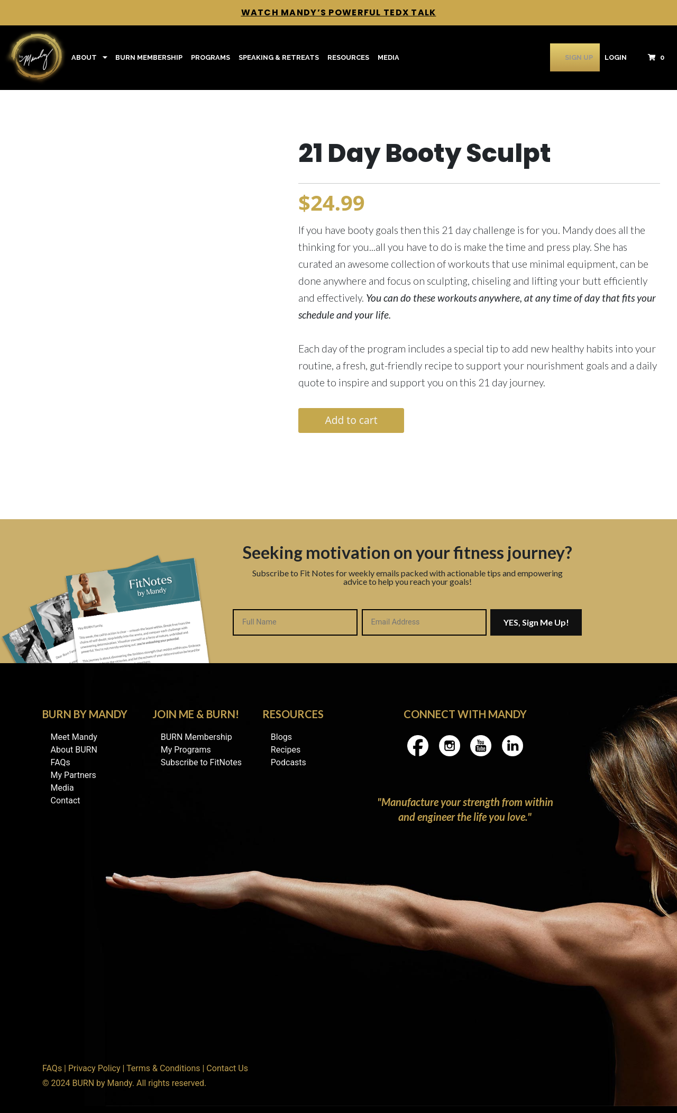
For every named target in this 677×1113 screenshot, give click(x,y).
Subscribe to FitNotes (201, 762)
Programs (210, 57)
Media (388, 57)
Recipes (285, 750)
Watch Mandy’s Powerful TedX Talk (338, 12)
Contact (65, 800)
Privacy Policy (94, 1068)
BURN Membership (148, 57)
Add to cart (351, 420)
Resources (348, 57)
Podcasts (288, 762)
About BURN (74, 750)
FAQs (60, 762)
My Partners (73, 775)
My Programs (186, 750)
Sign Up (565, 57)
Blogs (281, 737)
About (84, 57)
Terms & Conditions (163, 1068)
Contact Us (227, 1068)
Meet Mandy (74, 737)
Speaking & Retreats (279, 57)
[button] (659, 57)
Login (616, 57)
